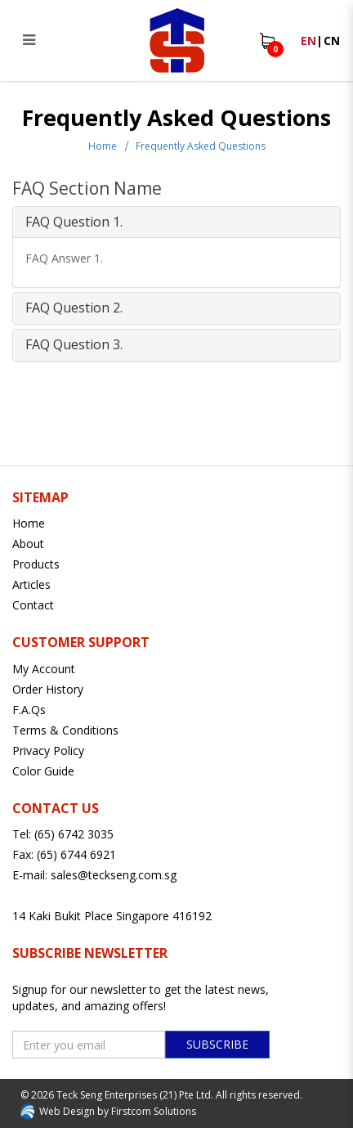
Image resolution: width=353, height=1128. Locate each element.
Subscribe (217, 1044)
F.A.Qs (29, 709)
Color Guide (43, 771)
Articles (31, 584)
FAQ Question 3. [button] (74, 344)
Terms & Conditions (65, 730)
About (28, 543)
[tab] (176, 222)
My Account (43, 668)
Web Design (67, 1111)
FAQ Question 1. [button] (74, 222)
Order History (47, 689)
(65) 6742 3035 (74, 834)
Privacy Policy (48, 750)
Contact (33, 605)
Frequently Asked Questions (201, 146)
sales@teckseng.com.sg (113, 875)
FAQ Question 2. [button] (74, 308)
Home (102, 146)
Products (36, 564)
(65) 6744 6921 (76, 854)
